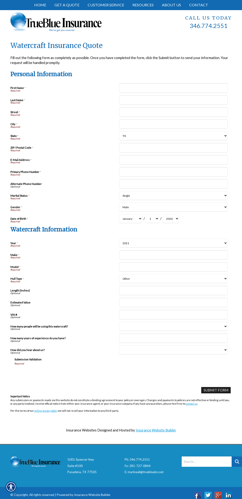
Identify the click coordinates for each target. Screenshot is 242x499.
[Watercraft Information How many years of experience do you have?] (173, 338)
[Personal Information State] (173, 135)
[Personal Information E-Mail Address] (173, 160)
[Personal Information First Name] (173, 88)
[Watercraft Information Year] (173, 243)
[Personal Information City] (173, 124)
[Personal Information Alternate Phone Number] (173, 184)
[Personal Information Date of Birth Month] (130, 218)
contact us (191, 403)
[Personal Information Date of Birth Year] (171, 218)
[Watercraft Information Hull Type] (173, 278)
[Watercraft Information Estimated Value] (173, 302)
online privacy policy (45, 410)
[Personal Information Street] (173, 112)
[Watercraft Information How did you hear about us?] (173, 350)
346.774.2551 (208, 25)
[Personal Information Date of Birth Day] (152, 218)
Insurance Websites (81, 430)
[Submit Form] (216, 390)
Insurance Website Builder (156, 430)
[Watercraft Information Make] (173, 255)
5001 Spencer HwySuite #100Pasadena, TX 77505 (82, 461)
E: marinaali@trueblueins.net (144, 468)
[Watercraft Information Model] (173, 267)
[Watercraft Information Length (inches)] (173, 290)
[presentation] (50, 374)
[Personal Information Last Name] (173, 100)
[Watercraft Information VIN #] (173, 314)
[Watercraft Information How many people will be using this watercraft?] (173, 326)
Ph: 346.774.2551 (137, 455)
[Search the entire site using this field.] (207, 457)
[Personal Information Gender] (173, 207)
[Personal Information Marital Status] (173, 195)
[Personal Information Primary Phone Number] (173, 172)
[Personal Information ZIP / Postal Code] (173, 147)
